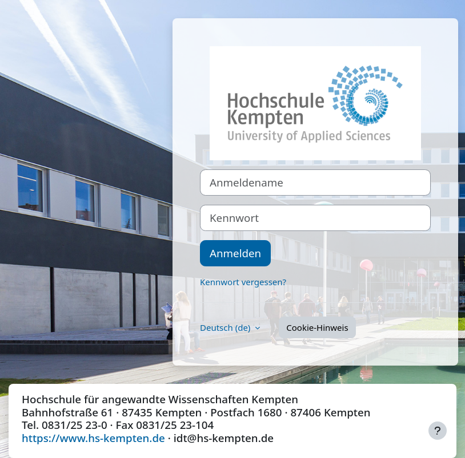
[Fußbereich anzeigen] (437, 430)
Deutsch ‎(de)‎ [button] (226, 327)
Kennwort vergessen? (243, 281)
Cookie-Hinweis (317, 327)
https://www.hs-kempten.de (93, 438)
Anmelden (235, 253)
